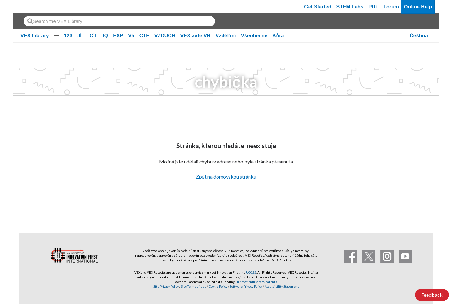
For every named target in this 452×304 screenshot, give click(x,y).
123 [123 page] (68, 35)
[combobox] (119, 21)
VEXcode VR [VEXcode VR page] (195, 35)
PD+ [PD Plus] (374, 6)
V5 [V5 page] (131, 35)
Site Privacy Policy (166, 286)
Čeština (419, 35)
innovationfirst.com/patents (257, 282)
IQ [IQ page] (105, 35)
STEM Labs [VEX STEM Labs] (349, 6)
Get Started (317, 6)
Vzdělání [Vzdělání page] (226, 35)
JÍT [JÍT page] (80, 35)
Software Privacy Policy (246, 286)
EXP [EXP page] (118, 35)
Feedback (432, 295)
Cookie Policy (218, 286)
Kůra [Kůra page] (278, 35)
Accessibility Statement (282, 286)
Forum (391, 6)
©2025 (251, 272)
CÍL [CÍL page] (94, 35)
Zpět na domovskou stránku (226, 176)
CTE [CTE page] (144, 35)
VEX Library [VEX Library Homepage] (34, 35)
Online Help (418, 6)
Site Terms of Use (193, 286)
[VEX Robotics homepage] (29, 6)
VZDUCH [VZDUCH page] (164, 35)
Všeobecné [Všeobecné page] (254, 35)
